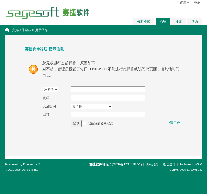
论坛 (163, 21)
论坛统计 (169, 164)
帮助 (194, 21)
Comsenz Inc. (30, 169)
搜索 (178, 21)
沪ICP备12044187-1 (126, 164)
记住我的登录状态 (100, 123)
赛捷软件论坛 (21, 30)
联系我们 (151, 164)
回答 (46, 114)
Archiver (185, 164)
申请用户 (183, 3)
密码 (46, 98)
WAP (198, 164)
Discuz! (29, 164)
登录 (197, 3)
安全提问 (49, 106)
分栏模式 (143, 21)
